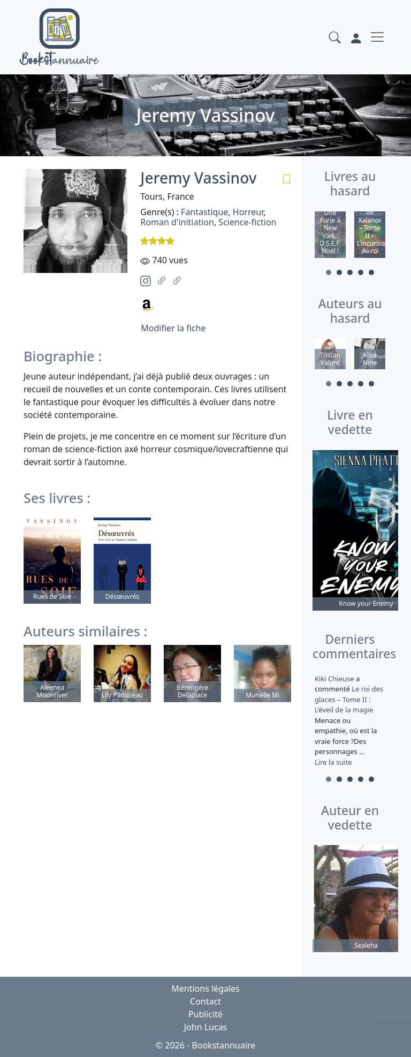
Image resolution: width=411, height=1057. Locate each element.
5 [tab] (371, 272)
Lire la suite (333, 762)
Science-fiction (247, 222)
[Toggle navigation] (377, 37)
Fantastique (204, 212)
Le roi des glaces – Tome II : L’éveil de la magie (349, 700)
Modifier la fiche (173, 328)
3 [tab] (350, 272)
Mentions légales (205, 988)
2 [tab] (339, 272)
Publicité (205, 1014)
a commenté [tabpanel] (350, 720)
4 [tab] (360, 272)
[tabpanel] (330, 236)
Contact (205, 1001)
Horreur (248, 212)
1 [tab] (328, 272)
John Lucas (205, 1027)
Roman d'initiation (177, 222)
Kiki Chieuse (335, 678)
